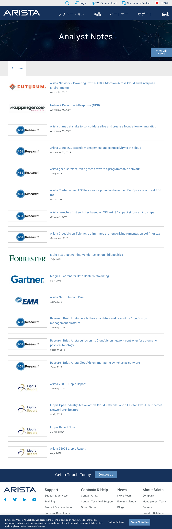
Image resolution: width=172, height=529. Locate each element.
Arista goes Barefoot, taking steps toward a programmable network (95, 169)
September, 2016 (59, 238)
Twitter (15, 499)
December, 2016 (58, 217)
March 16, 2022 (58, 92)
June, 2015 (56, 367)
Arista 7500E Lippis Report (68, 384)
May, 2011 (55, 453)
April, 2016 (56, 302)
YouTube (34, 499)
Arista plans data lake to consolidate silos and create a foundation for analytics (103, 126)
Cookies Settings (116, 524)
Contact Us (105, 474)
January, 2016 (57, 328)
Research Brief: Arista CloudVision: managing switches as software (95, 362)
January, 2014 (57, 389)
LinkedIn (25, 499)
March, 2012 (56, 432)
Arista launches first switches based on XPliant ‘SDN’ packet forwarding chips (102, 212)
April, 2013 (56, 414)
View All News (161, 52)
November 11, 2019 (60, 152)
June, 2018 (56, 174)
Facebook (5, 499)
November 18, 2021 (60, 110)
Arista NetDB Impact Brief (67, 297)
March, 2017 (56, 199)
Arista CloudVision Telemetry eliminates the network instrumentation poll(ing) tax (105, 233)
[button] (67, 3)
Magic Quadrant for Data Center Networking (79, 276)
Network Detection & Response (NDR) (75, 105)
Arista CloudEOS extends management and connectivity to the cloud (95, 147)
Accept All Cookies (140, 524)
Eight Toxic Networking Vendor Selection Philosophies (86, 254)
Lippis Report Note (62, 427)
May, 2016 (55, 281)
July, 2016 (55, 259)
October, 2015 (57, 350)
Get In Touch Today (73, 475)
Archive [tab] (17, 68)
